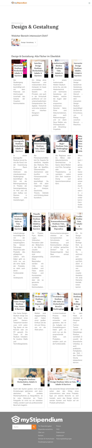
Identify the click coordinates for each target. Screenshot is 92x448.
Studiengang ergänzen (45, 442)
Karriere (40, 435)
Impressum (60, 435)
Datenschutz (60, 432)
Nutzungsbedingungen (64, 439)
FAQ (57, 429)
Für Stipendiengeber (45, 426)
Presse (58, 426)
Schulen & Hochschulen (46, 439)
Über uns (41, 432)
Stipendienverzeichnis (45, 429)
